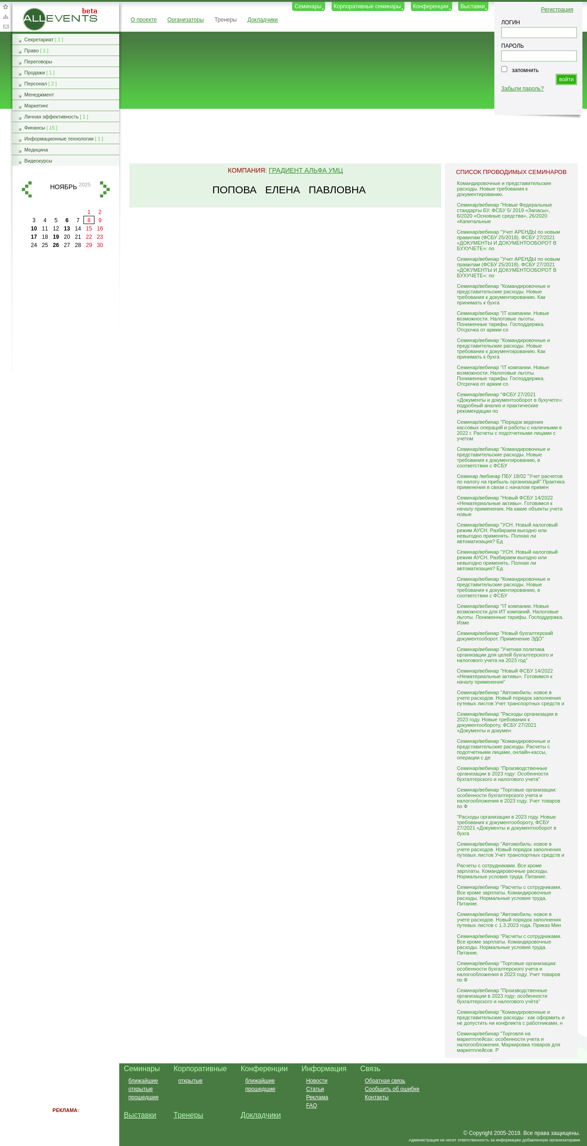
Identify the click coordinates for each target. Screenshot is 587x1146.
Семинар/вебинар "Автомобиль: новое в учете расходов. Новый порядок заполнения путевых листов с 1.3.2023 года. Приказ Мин (509, 919)
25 (45, 245)
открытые (140, 1089)
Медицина (36, 149)
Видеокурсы (38, 160)
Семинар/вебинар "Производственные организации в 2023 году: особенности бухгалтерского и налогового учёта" (502, 996)
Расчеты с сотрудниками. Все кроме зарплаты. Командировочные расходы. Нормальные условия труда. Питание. (502, 871)
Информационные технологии (59, 138)
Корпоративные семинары (367, 6)
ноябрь (63, 187)
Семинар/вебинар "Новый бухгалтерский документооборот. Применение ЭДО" (505, 635)
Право (31, 50)
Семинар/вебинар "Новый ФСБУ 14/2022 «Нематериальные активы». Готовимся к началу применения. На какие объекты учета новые (510, 506)
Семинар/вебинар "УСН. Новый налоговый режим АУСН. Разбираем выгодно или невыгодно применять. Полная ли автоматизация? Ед (507, 533)
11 (45, 228)
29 (89, 245)
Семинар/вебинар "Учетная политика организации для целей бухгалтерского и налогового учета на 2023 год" (505, 654)
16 (100, 228)
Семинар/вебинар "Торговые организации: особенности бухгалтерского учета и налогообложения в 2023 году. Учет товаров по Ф (508, 798)
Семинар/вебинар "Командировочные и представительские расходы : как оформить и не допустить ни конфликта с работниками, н (511, 1017)
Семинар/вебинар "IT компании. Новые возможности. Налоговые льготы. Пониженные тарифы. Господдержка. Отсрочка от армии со (503, 321)
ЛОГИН (510, 22)
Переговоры (38, 61)
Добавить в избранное (5, 6)
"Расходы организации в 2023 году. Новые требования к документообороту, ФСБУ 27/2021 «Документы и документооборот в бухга (506, 825)
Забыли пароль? (522, 88)
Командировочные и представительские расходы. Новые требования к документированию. (504, 188)
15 (89, 228)
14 (78, 228)
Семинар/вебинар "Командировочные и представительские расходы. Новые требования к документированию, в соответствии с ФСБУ (503, 457)
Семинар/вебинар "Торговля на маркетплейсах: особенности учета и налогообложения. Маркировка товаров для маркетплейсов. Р (508, 1042)
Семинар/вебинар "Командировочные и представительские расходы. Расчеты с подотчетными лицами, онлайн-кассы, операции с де (503, 749)
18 (45, 237)
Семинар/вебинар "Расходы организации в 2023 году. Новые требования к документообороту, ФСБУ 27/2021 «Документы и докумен (507, 722)
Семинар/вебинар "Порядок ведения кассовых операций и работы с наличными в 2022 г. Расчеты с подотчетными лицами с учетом (509, 430)
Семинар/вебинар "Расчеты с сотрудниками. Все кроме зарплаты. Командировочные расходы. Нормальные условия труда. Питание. (509, 895)
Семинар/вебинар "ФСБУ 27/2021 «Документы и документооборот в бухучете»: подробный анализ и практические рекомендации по (510, 403)
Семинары (307, 6)
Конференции (431, 6)
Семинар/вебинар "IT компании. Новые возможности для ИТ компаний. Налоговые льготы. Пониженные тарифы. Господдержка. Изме (510, 614)
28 (78, 245)
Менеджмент (39, 94)
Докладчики (263, 20)
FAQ (311, 1105)
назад (27, 189)
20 (67, 237)
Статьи (315, 1089)
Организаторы (185, 20)
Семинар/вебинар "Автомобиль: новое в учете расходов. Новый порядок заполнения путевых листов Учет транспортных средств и (510, 698)
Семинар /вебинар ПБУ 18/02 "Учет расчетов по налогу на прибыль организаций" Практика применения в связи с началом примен (511, 481)
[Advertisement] (349, 136)
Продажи (34, 72)
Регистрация (557, 9)
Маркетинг (36, 105)
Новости (316, 1081)
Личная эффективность (51, 116)
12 (56, 228)
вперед (105, 189)
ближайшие (143, 1081)
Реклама (317, 1097)
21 (78, 237)
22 (89, 237)
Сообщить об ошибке (392, 1089)
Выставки (472, 6)
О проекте (144, 20)
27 (67, 245)
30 (100, 245)
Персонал (35, 83)
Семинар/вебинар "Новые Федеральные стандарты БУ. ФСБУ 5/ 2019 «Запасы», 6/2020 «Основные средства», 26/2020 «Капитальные (504, 213)
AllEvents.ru (37, 11)
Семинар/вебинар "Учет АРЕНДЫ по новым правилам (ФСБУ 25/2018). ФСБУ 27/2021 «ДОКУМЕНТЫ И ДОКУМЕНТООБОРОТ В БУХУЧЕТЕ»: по (508, 240)
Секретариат (39, 39)
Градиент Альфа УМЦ (306, 170)
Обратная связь (5, 26)
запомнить (525, 70)
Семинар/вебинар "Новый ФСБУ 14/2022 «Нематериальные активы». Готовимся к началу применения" (505, 676)
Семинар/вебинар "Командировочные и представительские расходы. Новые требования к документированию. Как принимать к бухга (503, 294)
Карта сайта (5, 16)
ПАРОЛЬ (512, 46)
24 (34, 245)
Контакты (376, 1097)
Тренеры (226, 20)
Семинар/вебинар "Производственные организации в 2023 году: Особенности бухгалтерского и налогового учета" (502, 773)
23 (100, 237)
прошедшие (143, 1097)
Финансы (34, 127)
